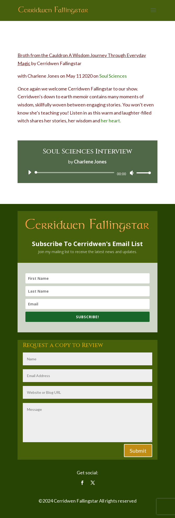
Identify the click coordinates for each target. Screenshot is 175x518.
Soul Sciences (113, 76)
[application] (87, 172)
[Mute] (131, 172)
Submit (138, 450)
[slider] (75, 172)
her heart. (111, 120)
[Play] (29, 172)
